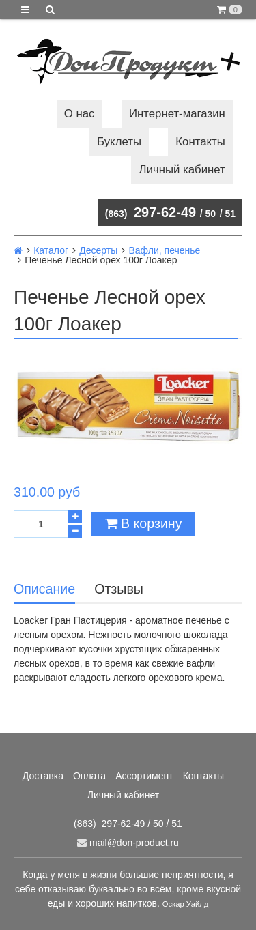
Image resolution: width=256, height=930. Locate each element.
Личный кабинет (182, 169)
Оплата (89, 775)
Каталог (50, 250)
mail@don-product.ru (128, 842)
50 (210, 213)
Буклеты (119, 141)
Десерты (98, 250)
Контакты (200, 141)
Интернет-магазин (177, 113)
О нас (79, 113)
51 (230, 213)
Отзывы (118, 588)
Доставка (43, 775)
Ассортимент (144, 775)
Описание (44, 588)
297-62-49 (150, 212)
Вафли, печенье (164, 250)
